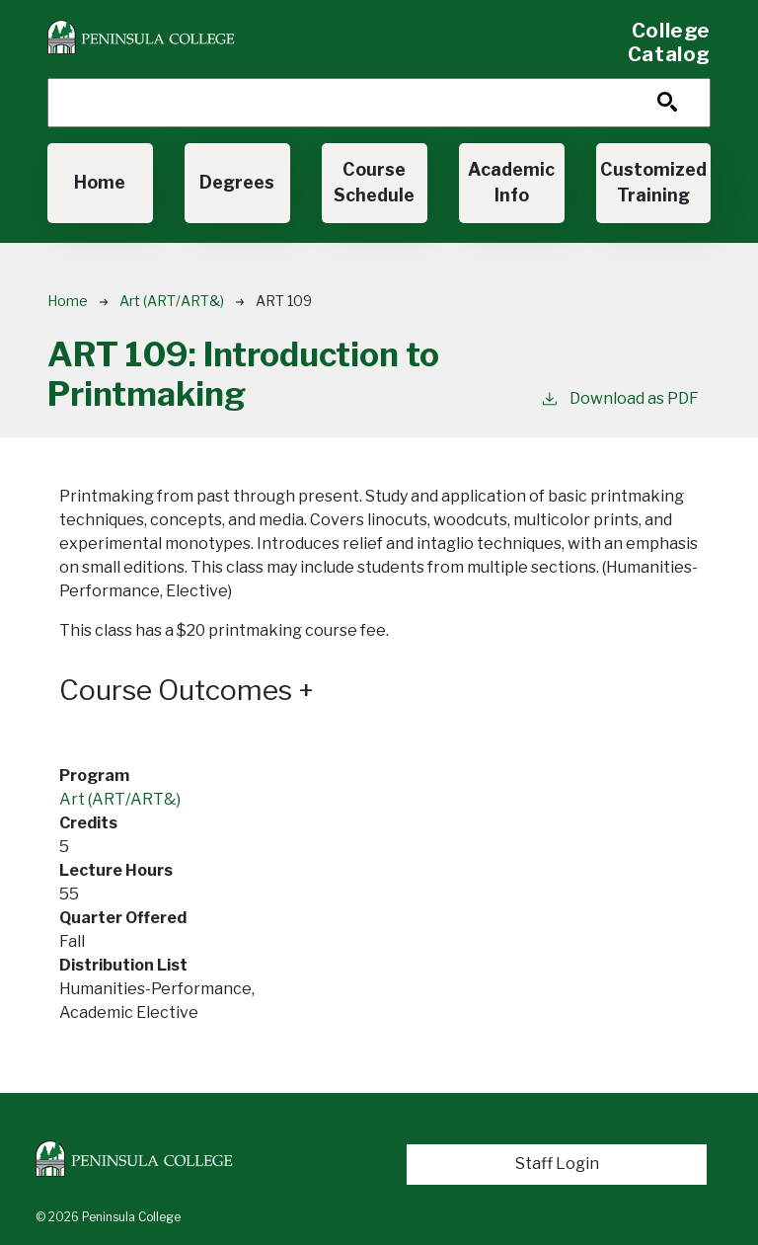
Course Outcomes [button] (186, 690)
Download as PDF (619, 397)
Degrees (236, 182)
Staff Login (557, 1163)
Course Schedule (374, 182)
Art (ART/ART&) (171, 300)
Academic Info (511, 182)
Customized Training (653, 182)
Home (99, 182)
